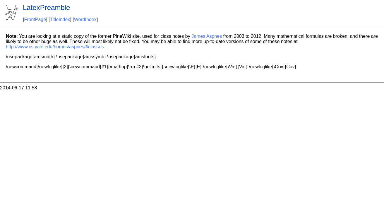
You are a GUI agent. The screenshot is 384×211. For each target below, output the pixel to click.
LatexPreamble (46, 7)
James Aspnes (206, 36)
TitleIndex (60, 19)
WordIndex (85, 19)
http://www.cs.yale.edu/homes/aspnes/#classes (55, 46)
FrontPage (35, 19)
